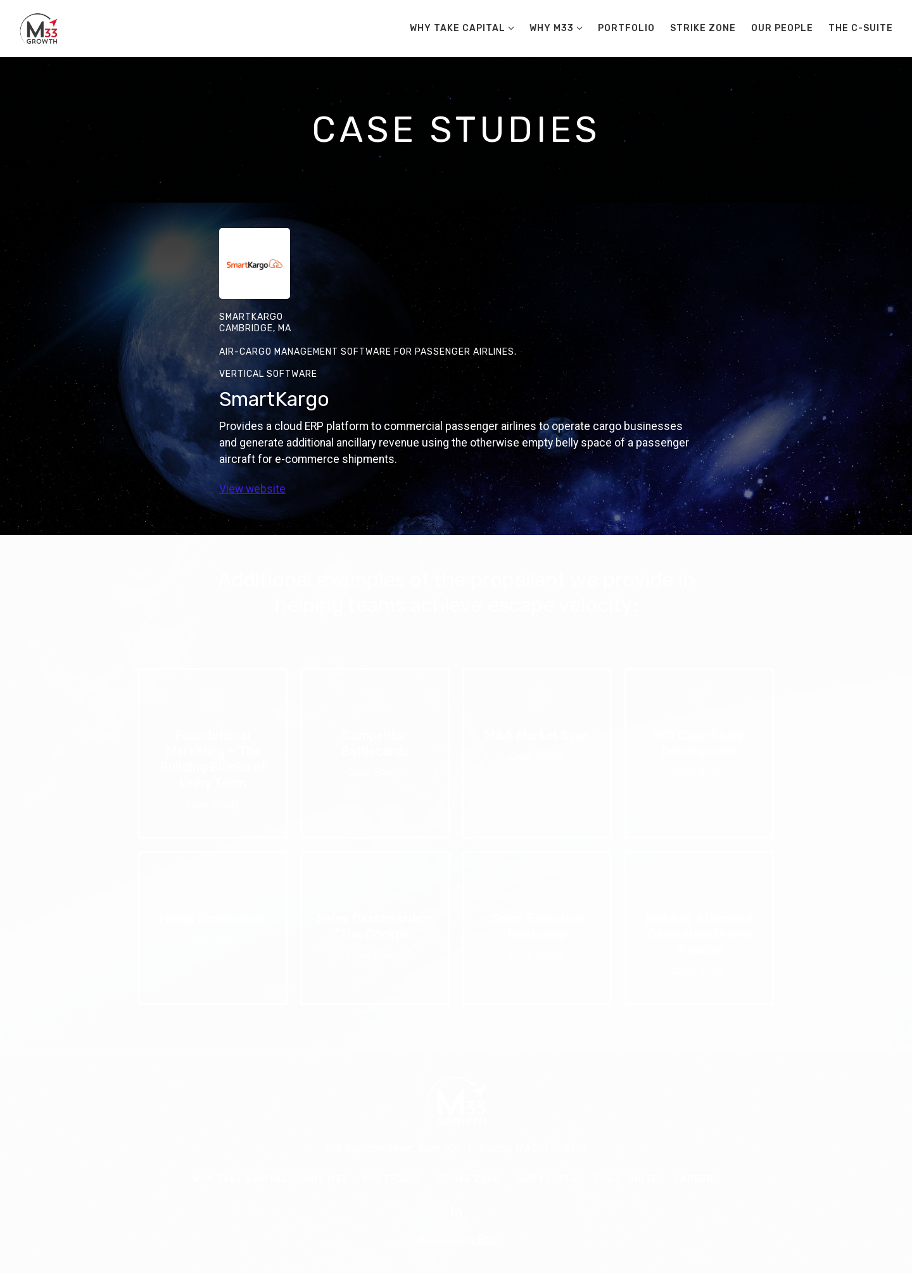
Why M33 (551, 28)
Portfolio (626, 28)
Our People (782, 28)
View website (252, 489)
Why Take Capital (457, 28)
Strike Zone (703, 28)
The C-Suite (860, 28)
